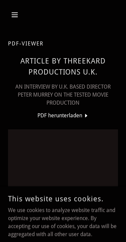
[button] (16, 14)
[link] (63, 115)
